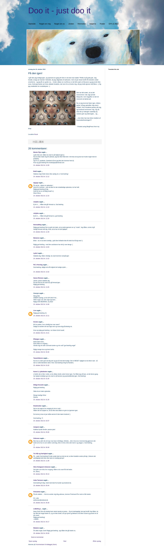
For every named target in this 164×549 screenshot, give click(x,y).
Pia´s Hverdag (38, 265)
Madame (36, 528)
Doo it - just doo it (59, 10)
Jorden (71, 24)
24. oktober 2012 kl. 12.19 (41, 207)
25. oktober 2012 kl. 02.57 (41, 421)
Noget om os (59, 24)
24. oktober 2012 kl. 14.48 (41, 304)
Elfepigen (36, 339)
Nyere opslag (33, 541)
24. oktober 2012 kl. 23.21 (41, 333)
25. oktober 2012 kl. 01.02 (41, 365)
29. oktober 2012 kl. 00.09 (41, 533)
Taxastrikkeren (38, 358)
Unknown (36, 438)
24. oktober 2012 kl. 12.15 (41, 196)
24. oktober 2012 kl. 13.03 (41, 247)
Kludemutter (37, 406)
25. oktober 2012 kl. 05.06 (41, 432)
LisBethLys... (37, 509)
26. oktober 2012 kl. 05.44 (41, 485)
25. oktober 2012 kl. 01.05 (41, 379)
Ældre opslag (97, 541)
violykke (36, 202)
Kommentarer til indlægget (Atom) (46, 544)
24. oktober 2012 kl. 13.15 (41, 258)
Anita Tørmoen (38, 480)
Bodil (35, 171)
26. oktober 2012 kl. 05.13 (41, 474)
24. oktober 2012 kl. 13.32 (41, 272)
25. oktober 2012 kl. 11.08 (41, 461)
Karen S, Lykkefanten (40, 371)
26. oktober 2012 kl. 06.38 (41, 503)
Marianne (36, 238)
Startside (32, 24)
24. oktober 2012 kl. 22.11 (41, 316)
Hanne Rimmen (38, 278)
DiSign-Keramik (38, 385)
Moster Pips (37, 152)
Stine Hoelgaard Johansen (42, 467)
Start (64, 541)
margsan (36, 427)
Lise (34, 310)
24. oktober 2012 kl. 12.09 (41, 165)
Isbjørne (92, 24)
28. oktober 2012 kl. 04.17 (41, 522)
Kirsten (35, 322)
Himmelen (82, 24)
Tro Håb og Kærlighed (40, 453)
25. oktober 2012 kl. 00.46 (41, 352)
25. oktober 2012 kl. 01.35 (41, 400)
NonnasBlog (37, 224)
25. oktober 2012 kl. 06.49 (41, 447)
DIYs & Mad (113, 24)
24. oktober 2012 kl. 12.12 (41, 176)
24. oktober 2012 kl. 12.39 (41, 232)
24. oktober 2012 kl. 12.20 (41, 218)
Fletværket (36, 492)
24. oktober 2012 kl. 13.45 (41, 287)
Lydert (35, 253)
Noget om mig (45, 24)
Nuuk (36, 134)
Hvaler (102, 24)
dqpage (35, 183)
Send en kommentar (37, 537)
